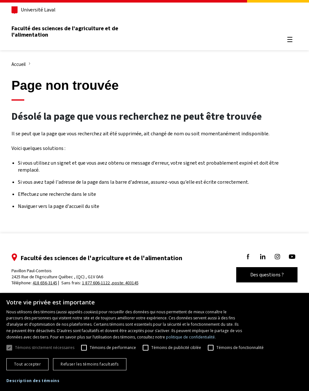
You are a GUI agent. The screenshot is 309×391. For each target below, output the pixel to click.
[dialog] (154, 342)
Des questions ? (267, 274)
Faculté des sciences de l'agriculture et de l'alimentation (64, 32)
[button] (32, 381)
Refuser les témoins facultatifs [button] (89, 364)
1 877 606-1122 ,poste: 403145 (110, 283)
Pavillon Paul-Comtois (57, 274)
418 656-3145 (45, 283)
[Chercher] (290, 24)
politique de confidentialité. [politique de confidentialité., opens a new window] (191, 337)
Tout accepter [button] (27, 364)
